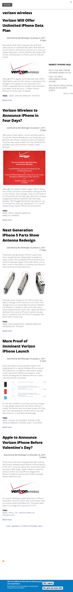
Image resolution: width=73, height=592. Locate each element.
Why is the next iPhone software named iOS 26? (60, 71)
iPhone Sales (25, 423)
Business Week (19, 501)
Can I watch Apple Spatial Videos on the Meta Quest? (61, 87)
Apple (11, 213)
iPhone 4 (36, 96)
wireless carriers (11, 215)
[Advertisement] (21, 544)
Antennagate (9, 326)
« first (8, 526)
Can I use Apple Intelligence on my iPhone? (58, 79)
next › (35, 526)
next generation (16, 324)
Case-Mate (37, 423)
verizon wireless (23, 96)
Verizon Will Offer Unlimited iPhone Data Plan (23, 25)
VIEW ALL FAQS (68, 93)
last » (40, 526)
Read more (7, 100)
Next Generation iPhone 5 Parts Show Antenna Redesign (21, 235)
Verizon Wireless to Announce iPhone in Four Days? (20, 115)
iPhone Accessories (17, 420)
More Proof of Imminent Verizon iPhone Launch (19, 346)
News (11, 96)
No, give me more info (52, 588)
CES (16, 513)
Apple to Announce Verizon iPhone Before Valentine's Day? (23, 442)
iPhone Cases (34, 420)
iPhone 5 (20, 326)
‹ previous (15, 526)
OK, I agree (48, 583)
